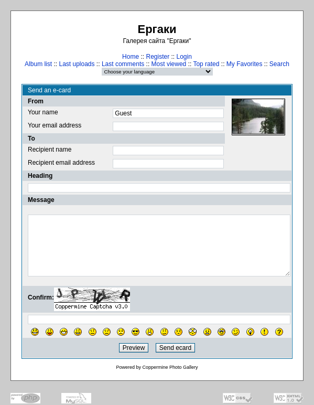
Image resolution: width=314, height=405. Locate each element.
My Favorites (244, 64)
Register (157, 56)
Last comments (123, 64)
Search (279, 64)
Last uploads (76, 64)
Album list (38, 64)
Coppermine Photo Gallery (170, 367)
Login (184, 56)
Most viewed (169, 64)
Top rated (206, 64)
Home (130, 56)
